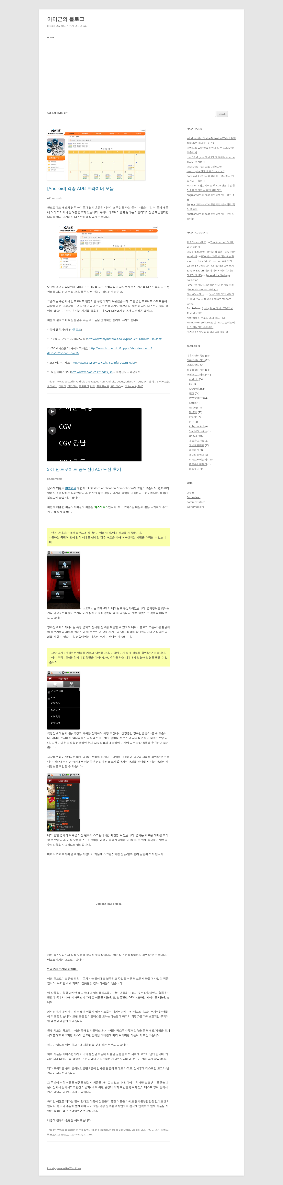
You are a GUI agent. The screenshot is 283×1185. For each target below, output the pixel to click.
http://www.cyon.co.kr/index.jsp (92, 372)
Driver (128, 381)
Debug (120, 381)
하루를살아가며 (85, 1129)
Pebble (193, 417)
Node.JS (193, 407)
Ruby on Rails (197, 426)
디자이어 (72, 386)
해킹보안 (194, 469)
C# (190, 384)
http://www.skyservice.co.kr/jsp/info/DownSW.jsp (104, 362)
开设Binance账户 (196, 242)
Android (80, 381)
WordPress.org (195, 506)
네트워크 (194, 450)
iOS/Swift (194, 388)
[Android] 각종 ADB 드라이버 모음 (80, 188)
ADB (102, 381)
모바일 (164, 1129)
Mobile (135, 1129)
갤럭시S (153, 381)
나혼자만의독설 (196, 355)
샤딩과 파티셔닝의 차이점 (219, 270)
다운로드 (75, 329)
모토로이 (84, 386)
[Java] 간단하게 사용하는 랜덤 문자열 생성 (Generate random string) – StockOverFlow (210, 289)
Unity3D (193, 436)
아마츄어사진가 (196, 360)
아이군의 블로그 (65, 18)
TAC (148, 1129)
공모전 (156, 1129)
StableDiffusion (198, 431)
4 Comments (54, 198)
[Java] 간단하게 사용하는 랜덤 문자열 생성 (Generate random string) (210, 298)
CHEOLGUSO (194, 275)
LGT (140, 381)
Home (50, 37)
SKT (145, 381)
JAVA (191, 393)
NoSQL (193, 412)
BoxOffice (124, 1129)
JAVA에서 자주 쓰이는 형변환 (217, 256)
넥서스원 (164, 381)
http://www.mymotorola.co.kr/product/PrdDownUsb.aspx (124, 339)
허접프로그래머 (196, 374)
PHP (191, 421)
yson (189, 261)
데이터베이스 (196, 454)
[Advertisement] (141, 76)
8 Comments (54, 478)
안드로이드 (102, 386)
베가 (92, 386)
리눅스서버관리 (198, 459)
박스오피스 (53, 1134)
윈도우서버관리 (198, 464)
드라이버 (52, 386)
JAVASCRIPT (196, 398)
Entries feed (193, 497)
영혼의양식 (193, 365)
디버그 (62, 386)
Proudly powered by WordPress (64, 1168)
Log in (190, 492)
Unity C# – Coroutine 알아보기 (214, 261)
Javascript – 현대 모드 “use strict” (205, 171)
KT (135, 381)
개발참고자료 (196, 440)
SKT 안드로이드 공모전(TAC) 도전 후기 (84, 469)
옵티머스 (115, 386)
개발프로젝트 (196, 445)
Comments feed (196, 502)
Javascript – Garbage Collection (204, 166)
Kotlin (192, 403)
